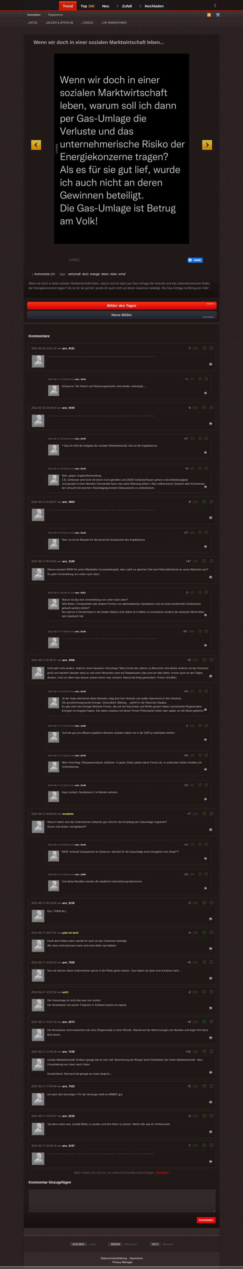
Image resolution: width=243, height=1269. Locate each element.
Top (87, 6)
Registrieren (55, 14)
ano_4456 (68, 660)
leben (104, 274)
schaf (122, 274)
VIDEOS (87, 22)
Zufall (124, 6)
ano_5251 (80, 592)
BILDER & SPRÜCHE (59, 22)
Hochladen (152, 6)
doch (85, 274)
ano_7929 (68, 962)
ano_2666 (80, 874)
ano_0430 (68, 407)
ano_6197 (68, 1145)
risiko (113, 274)
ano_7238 (68, 1051)
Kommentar (43, 274)
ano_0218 (68, 1115)
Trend (68, 6)
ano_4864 (68, 501)
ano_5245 (80, 631)
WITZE (33, 22)
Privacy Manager (123, 1262)
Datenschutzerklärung (114, 1258)
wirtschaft (74, 274)
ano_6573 (68, 1021)
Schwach (56, 260)
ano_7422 (68, 1086)
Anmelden (34, 14)
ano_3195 (80, 725)
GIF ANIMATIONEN (113, 22)
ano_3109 (68, 561)
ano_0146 (80, 785)
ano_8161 (68, 348)
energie (95, 274)
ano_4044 (80, 379)
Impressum (136, 1258)
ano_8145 (80, 438)
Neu (105, 6)
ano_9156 (68, 903)
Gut (38, 260)
